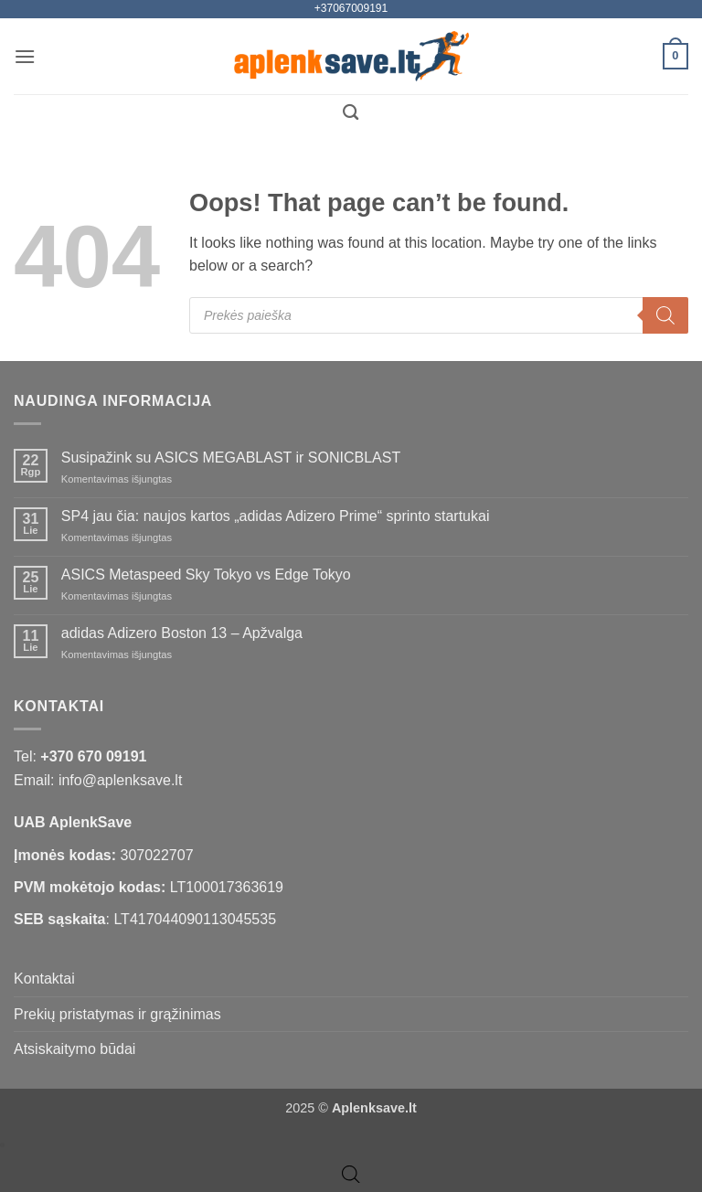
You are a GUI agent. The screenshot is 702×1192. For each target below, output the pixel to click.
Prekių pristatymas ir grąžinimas (117, 1014)
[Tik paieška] (350, 113)
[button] (25, 56)
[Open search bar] (351, 1174)
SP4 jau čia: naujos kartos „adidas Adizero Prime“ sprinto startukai (275, 516)
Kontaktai (44, 978)
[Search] (665, 315)
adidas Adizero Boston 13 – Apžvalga (182, 633)
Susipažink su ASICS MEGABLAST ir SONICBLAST (230, 457)
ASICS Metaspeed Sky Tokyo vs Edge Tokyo (206, 574)
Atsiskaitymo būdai (74, 1049)
